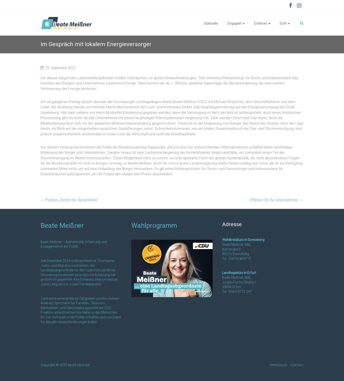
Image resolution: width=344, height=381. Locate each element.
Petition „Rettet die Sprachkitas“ (69, 200)
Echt (283, 23)
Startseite (211, 23)
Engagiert (234, 23)
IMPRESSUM (278, 365)
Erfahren (260, 23)
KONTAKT (296, 365)
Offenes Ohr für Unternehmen (276, 200)
